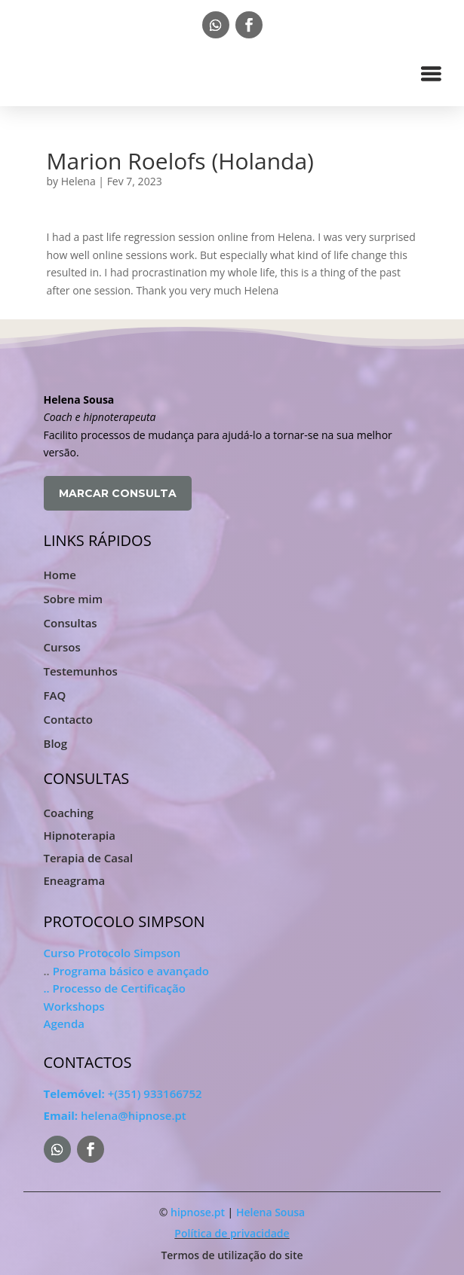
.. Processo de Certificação (115, 988)
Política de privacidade (231, 1233)
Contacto (68, 719)
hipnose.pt (198, 1212)
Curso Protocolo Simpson (112, 952)
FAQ (55, 695)
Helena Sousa (270, 1212)
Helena (78, 181)
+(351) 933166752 (123, 1093)
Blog (56, 743)
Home (60, 574)
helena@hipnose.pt (115, 1115)
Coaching (69, 813)
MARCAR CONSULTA (118, 493)
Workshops (74, 1006)
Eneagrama (75, 881)
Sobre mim (73, 598)
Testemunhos (81, 671)
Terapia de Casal (89, 859)
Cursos (62, 647)
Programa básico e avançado (131, 970)
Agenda (64, 1023)
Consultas (70, 623)
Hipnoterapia (79, 836)
